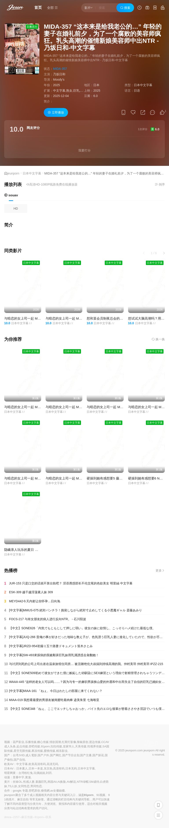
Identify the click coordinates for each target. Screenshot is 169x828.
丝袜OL (17, 781)
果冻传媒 (37, 750)
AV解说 (71, 781)
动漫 (7, 777)
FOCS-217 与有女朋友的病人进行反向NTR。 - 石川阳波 (45, 619)
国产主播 (86, 755)
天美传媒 (80, 746)
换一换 (158, 339)
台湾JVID (19, 755)
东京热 (48, 768)
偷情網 (45, 790)
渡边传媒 (95, 742)
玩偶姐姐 (39, 773)
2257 (16, 817)
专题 (25, 790)
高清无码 (52, 764)
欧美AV (8, 764)
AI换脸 (61, 781)
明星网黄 (10, 773)
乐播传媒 (31, 742)
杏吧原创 (34, 790)
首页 (38, 8)
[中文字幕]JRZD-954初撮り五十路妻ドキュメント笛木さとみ (48, 646)
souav (11, 195)
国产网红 (55, 755)
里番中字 (18, 777)
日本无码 (71, 768)
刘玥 (48, 773)
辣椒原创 (82, 742)
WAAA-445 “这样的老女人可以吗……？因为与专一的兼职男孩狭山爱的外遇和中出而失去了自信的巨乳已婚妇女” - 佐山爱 (84, 682)
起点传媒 (22, 746)
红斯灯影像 (69, 742)
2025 (56, 85)
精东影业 (62, 750)
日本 (96, 85)
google (17, 790)
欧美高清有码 (37, 764)
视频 (7, 742)
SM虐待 (94, 781)
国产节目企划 (70, 755)
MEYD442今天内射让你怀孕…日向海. (32, 601)
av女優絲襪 (57, 790)
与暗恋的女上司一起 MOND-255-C (71, 318)
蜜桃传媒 (49, 750)
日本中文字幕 (32, 173)
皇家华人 (68, 746)
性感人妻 (29, 781)
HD (15, 208)
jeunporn (13, 173)
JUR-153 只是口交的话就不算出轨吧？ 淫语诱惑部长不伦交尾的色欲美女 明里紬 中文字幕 (68, 583)
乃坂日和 (59, 74)
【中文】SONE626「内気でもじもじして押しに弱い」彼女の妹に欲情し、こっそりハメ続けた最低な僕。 (79, 628)
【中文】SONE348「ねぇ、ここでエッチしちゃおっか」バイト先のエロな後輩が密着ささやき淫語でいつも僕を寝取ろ (84, 709)
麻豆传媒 (27, 817)
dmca (7, 817)
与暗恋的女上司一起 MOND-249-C (112, 407)
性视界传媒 (94, 746)
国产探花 (98, 755)
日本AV (8, 768)
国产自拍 (19, 759)
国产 (7, 755)
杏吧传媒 (34, 746)
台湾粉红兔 (25, 773)
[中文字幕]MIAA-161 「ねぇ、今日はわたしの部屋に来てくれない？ (53, 691)
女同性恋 (23, 786)
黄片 (7, 781)
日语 (137, 90)
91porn (45, 746)
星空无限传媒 (22, 750)
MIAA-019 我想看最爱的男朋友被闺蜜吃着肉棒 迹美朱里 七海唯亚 (51, 700)
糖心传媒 (43, 742)
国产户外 (43, 755)
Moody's (58, 79)
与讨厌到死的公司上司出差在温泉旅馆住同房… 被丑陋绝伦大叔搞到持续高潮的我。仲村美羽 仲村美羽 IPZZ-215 (83, 664)
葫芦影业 (18, 742)
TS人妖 (12, 786)
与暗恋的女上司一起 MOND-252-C (29, 318)
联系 (48, 817)
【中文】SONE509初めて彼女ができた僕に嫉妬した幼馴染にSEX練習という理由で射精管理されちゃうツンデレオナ (84, 673)
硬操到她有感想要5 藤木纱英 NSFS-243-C (118, 478)
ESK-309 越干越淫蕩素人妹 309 (28, 592)
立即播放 (56, 112)
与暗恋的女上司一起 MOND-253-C (29, 407)
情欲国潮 (55, 742)
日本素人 (22, 768)
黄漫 (28, 777)
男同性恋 (36, 786)
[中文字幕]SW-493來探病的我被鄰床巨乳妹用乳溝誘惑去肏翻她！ (51, 655)
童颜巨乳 (41, 781)
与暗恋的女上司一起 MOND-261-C (29, 478)
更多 (160, 570)
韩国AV (52, 781)
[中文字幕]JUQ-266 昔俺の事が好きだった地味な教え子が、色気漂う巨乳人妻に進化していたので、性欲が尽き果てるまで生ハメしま (84, 637)
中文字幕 (22, 764)
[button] (164, 253)
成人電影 (31, 755)
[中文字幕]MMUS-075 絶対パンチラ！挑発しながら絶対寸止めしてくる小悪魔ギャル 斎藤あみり (73, 610)
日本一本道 (36, 768)
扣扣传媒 (56, 746)
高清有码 (58, 768)
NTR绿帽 (82, 781)
